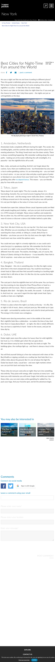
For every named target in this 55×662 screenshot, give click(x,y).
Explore (27, 650)
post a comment (26, 72)
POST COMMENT (45, 558)
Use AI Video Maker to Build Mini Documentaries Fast (27, 430)
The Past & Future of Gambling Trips (8, 430)
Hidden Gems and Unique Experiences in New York (45, 430)
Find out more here (24, 660)
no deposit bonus (22, 180)
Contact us (27, 654)
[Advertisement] (32, 43)
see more (50, 438)
